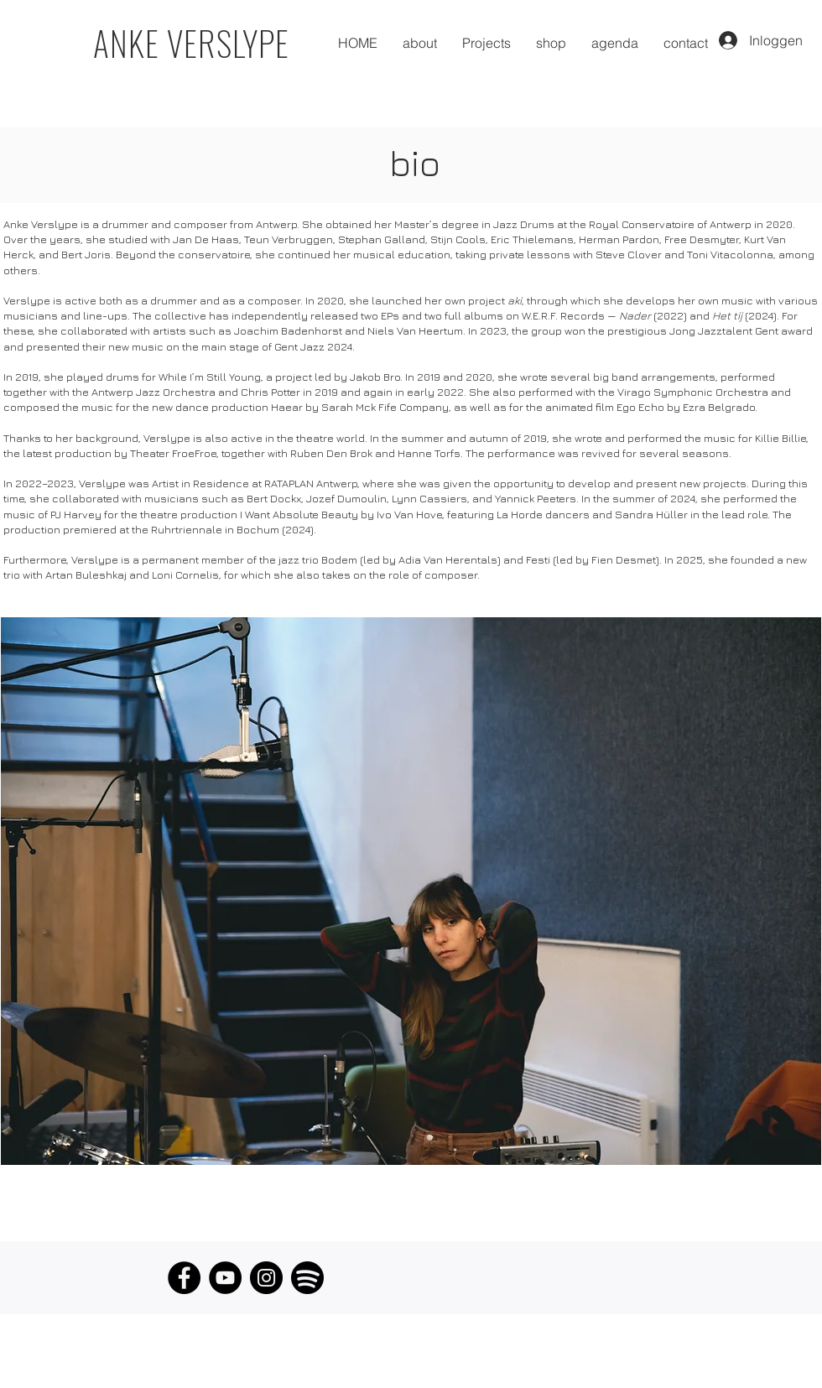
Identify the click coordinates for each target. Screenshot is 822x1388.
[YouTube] (225, 1277)
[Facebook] (184, 1277)
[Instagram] (266, 1277)
